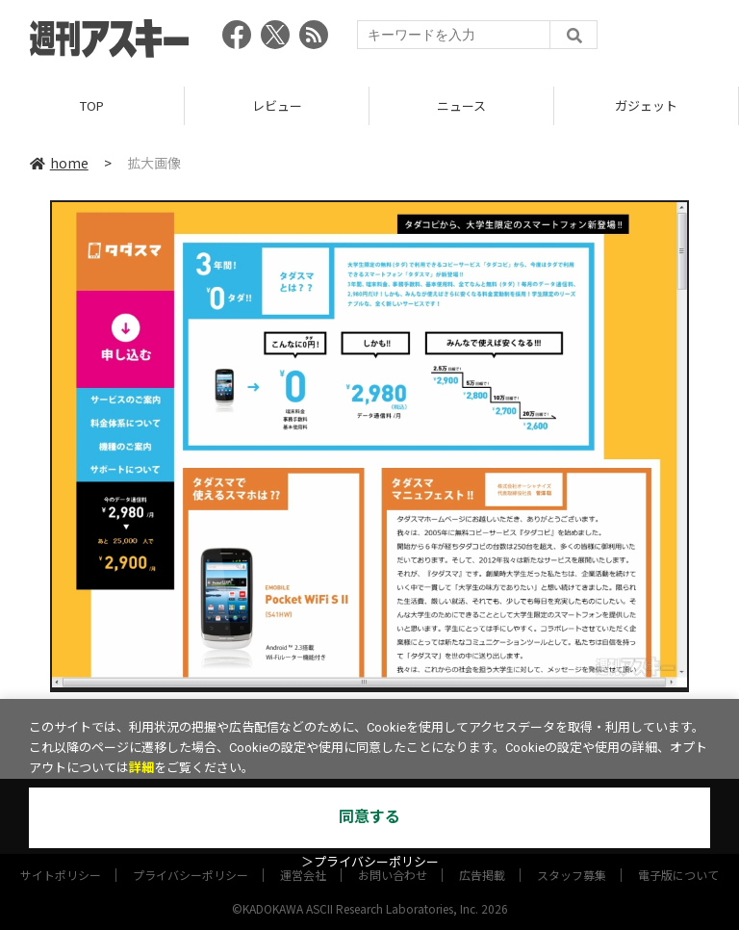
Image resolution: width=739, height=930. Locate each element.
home (59, 162)
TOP (92, 105)
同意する (369, 817)
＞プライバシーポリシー (370, 862)
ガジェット (646, 105)
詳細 (141, 768)
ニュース (461, 105)
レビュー (277, 105)
